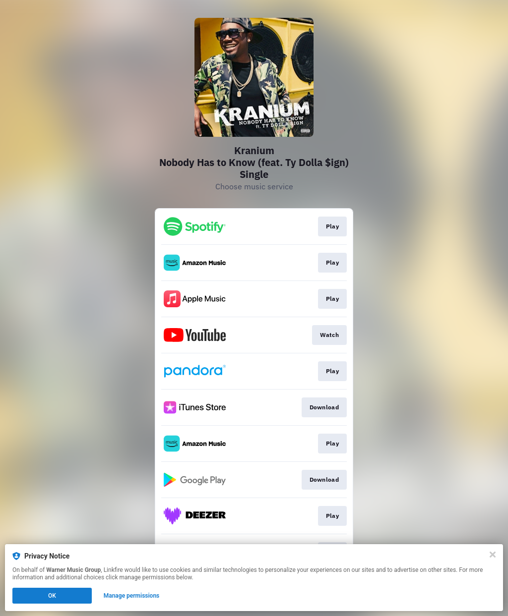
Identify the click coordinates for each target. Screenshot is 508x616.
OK (52, 595)
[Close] (493, 554)
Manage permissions (132, 595)
